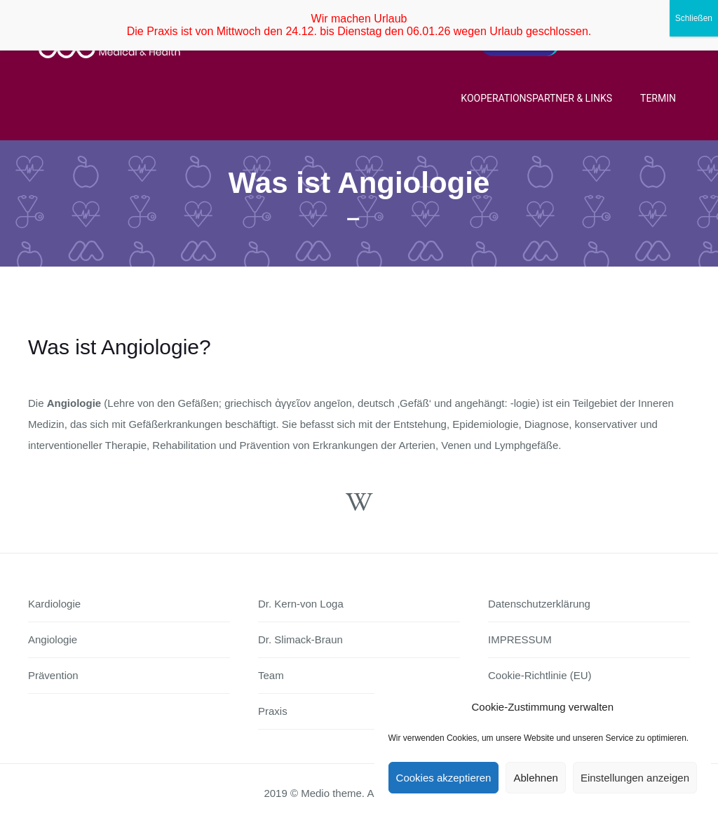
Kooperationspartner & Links (536, 98)
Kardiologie (54, 604)
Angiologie (52, 639)
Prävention (53, 675)
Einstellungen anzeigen (635, 778)
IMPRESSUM (520, 639)
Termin (658, 98)
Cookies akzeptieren (444, 778)
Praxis (272, 711)
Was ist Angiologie (359, 182)
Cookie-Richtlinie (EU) (540, 675)
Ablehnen (535, 778)
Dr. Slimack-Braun (300, 639)
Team (271, 675)
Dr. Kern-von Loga (301, 604)
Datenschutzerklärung (539, 604)
